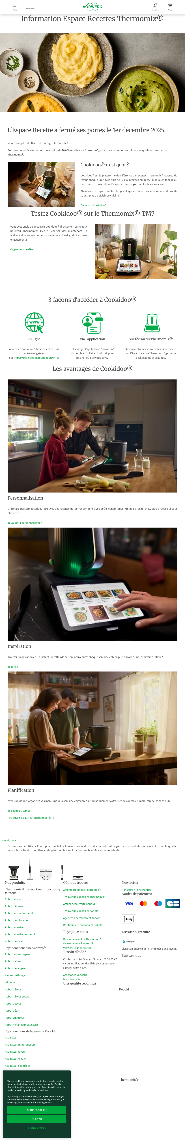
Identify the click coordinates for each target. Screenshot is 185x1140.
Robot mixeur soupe (17, 996)
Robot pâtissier (14, 906)
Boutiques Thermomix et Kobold (83, 925)
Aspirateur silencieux (17, 1065)
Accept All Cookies (37, 1109)
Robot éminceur (14, 1017)
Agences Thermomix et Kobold (81, 918)
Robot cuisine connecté (19, 913)
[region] (37, 1104)
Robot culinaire (14, 927)
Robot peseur (13, 1003)
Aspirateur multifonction (20, 1044)
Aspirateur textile (15, 1058)
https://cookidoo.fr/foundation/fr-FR (36, 357)
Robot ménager (14, 941)
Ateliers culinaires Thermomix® (82, 889)
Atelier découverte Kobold (79, 904)
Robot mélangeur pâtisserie (21, 1024)
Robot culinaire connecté (20, 934)
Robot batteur (13, 961)
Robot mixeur (13, 989)
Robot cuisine (13, 899)
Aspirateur (11, 1037)
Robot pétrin (12, 1010)
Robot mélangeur (15, 968)
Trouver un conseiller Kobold (80, 911)
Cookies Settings (37, 1127)
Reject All (37, 1118)
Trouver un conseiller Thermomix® (84, 897)
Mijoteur (10, 982)
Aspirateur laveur (15, 1051)
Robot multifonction (17, 920)
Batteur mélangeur (16, 975)
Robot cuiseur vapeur (18, 954)
